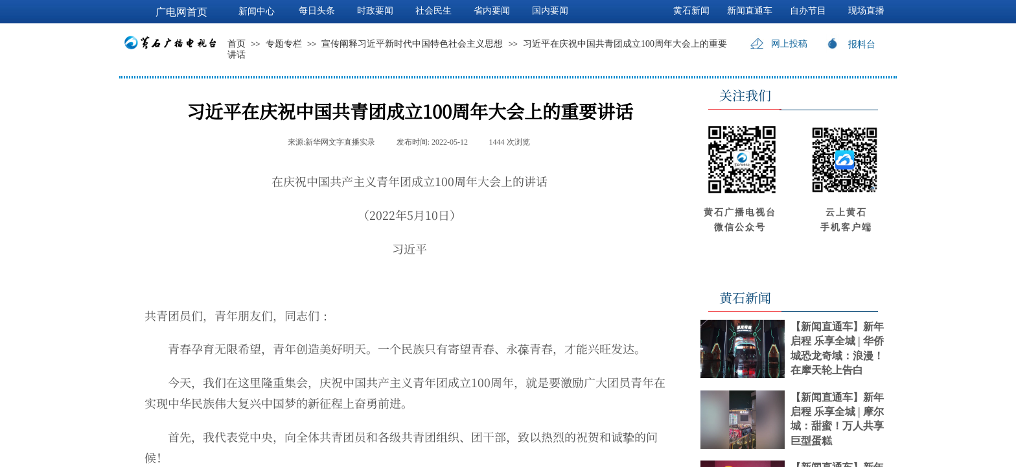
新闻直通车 (749, 11)
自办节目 (808, 11)
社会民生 (433, 11)
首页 (236, 44)
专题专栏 (284, 44)
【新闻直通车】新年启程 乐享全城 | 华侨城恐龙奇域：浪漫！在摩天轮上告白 (837, 348)
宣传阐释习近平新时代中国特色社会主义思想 (412, 44)
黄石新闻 (691, 11)
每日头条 (317, 11)
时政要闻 (375, 11)
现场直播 (866, 11)
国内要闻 (550, 11)
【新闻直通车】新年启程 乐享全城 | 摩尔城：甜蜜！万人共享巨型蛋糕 (837, 419)
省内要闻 (492, 11)
